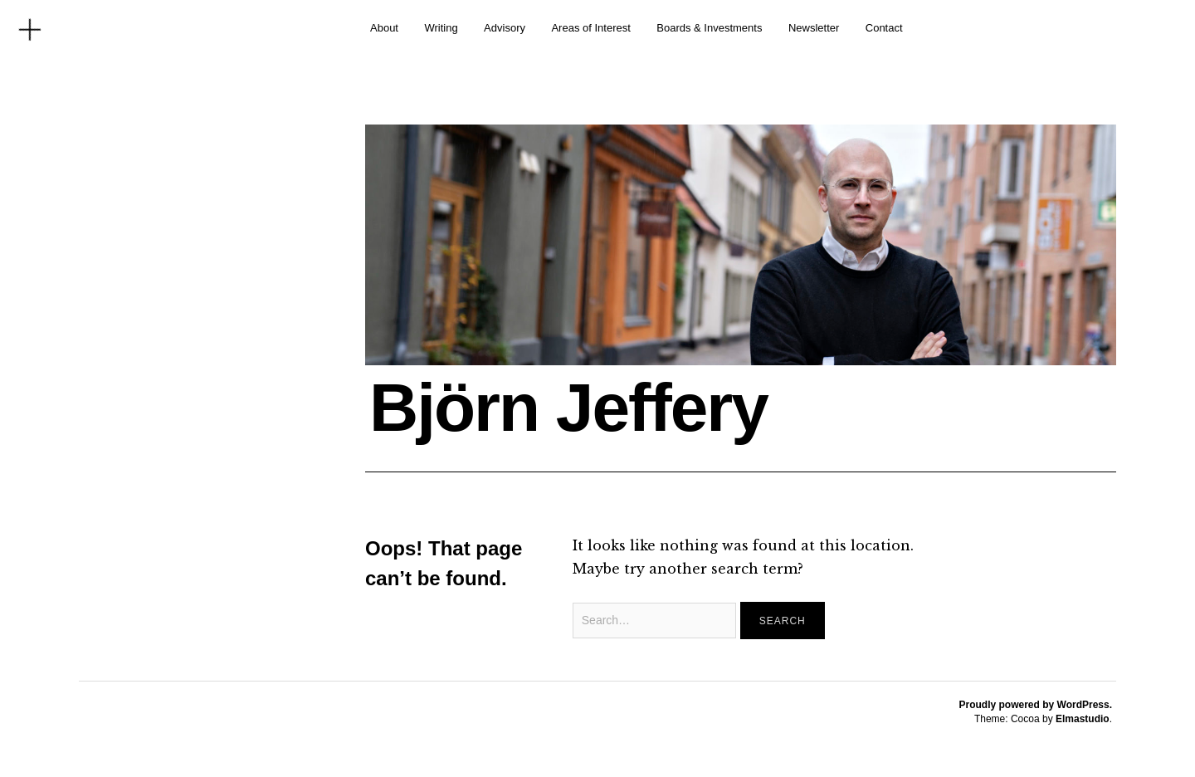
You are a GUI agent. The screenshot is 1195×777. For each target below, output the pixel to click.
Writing (440, 28)
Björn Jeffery (568, 407)
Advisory (504, 28)
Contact (884, 28)
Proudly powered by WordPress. (1036, 705)
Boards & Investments (709, 28)
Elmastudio (1083, 719)
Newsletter (813, 28)
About (384, 28)
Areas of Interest (590, 28)
